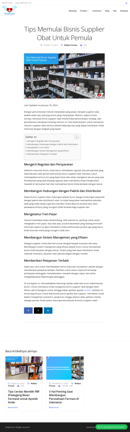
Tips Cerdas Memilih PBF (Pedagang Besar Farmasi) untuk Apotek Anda (24, 397)
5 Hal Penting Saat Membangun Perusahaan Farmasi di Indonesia (64, 397)
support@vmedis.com (23, 3)
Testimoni (96, 11)
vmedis (87, 290)
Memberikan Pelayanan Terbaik (42, 154)
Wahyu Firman (70, 45)
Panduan (124, 11)
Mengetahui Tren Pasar (38, 147)
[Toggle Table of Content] (75, 137)
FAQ (114, 11)
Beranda (73, 11)
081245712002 (7, 3)
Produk (83, 11)
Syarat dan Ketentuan (94, 427)
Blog (107, 11)
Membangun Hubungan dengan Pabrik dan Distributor (52, 144)
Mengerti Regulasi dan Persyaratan (43, 141)
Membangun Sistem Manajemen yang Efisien (48, 150)
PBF (85, 45)
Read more (13, 407)
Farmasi (65, 386)
